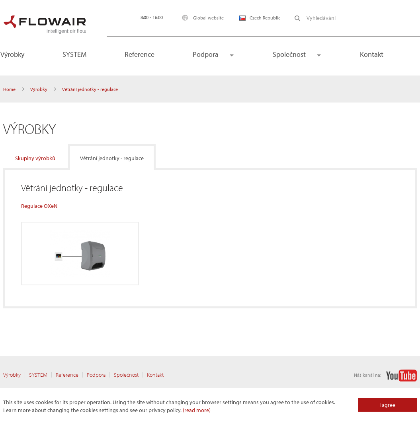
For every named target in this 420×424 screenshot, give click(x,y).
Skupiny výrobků (35, 158)
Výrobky (38, 89)
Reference (139, 54)
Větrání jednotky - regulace (112, 158)
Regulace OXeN (39, 205)
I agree (387, 405)
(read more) (197, 410)
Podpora (206, 54)
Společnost (289, 54)
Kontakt (371, 54)
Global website (201, 18)
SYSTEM (74, 54)
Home (9, 89)
